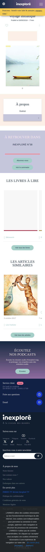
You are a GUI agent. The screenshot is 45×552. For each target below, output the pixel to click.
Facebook (32, 438)
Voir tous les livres (22, 248)
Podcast (19, 445)
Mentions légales (9, 504)
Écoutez (22, 371)
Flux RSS (27, 443)
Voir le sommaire (22, 167)
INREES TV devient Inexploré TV (16, 492)
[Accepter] (19, 546)
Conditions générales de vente (14, 500)
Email (22, 402)
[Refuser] (29, 546)
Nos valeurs (7, 479)
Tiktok (12, 443)
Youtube (23, 436)
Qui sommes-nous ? (10, 475)
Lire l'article (11, 325)
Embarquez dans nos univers (14, 483)
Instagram (6, 438)
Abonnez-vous (22, 160)
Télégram (15, 438)
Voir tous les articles (22, 335)
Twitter (5, 443)
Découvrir (10, 237)
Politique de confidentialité (13, 496)
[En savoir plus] (33, 543)
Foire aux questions (22, 394)
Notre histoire (8, 471)
